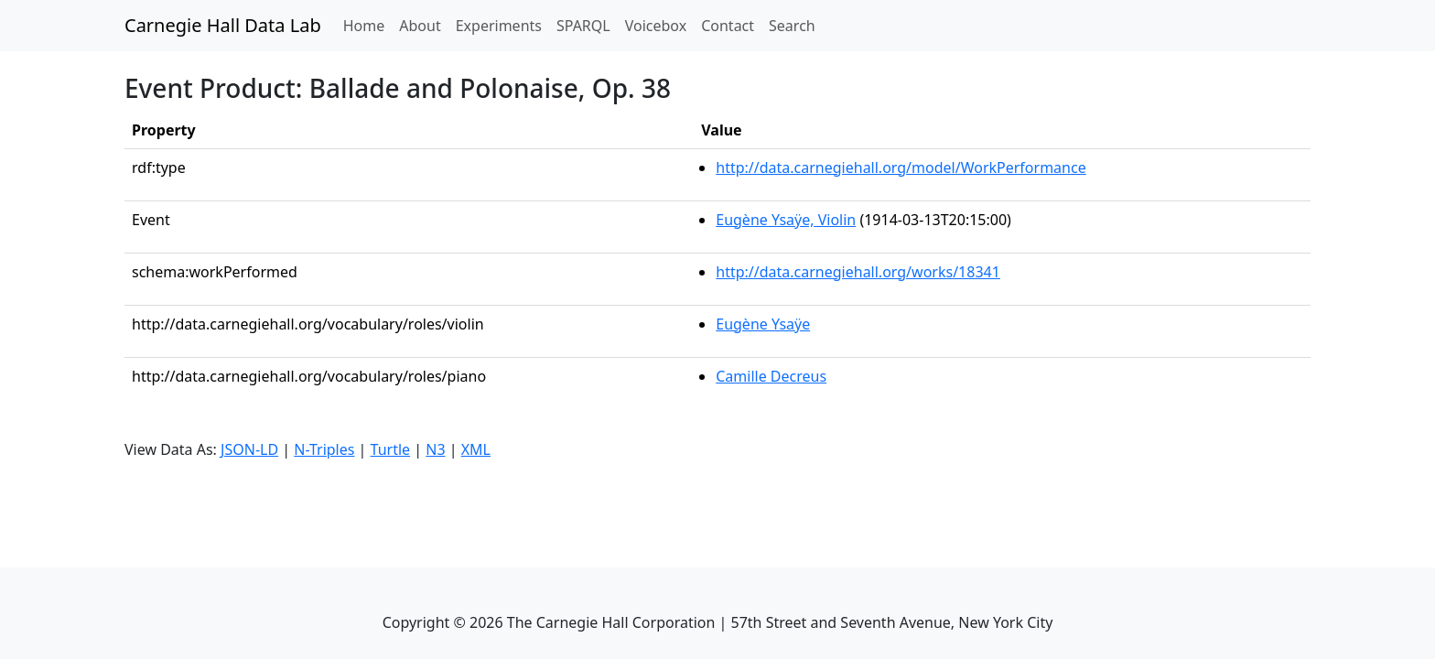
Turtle (391, 449)
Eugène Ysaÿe (763, 324)
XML (476, 449)
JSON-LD (249, 449)
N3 (435, 449)
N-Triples (324, 449)
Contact (727, 26)
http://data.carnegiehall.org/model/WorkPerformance (900, 167)
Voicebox (655, 26)
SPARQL (583, 26)
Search (792, 26)
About (419, 26)
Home (368, 25)
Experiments (499, 26)
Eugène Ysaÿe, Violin (786, 220)
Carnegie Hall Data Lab (222, 25)
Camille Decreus (771, 376)
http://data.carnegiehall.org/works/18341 (858, 272)
